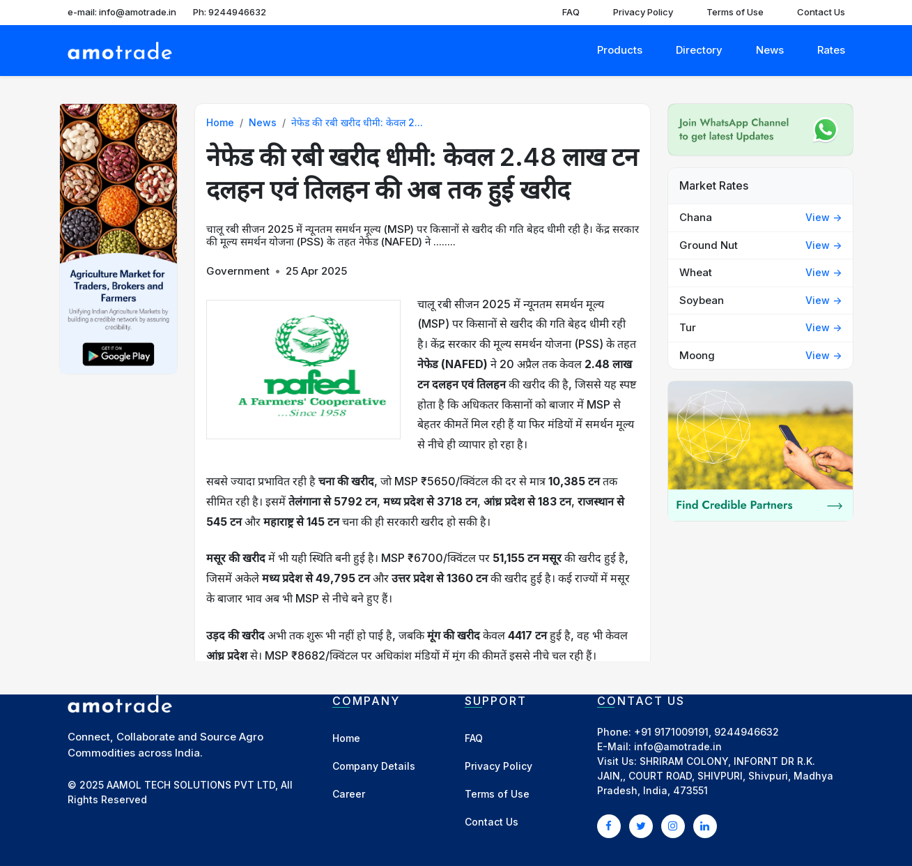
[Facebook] (609, 826)
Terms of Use (735, 11)
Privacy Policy (643, 11)
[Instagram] (673, 826)
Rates (831, 49)
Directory (699, 49)
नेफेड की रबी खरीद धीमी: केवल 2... (357, 122)
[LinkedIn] (705, 826)
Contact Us (821, 11)
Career (348, 794)
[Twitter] (641, 826)
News (770, 49)
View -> (823, 217)
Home (220, 122)
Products (619, 49)
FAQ (571, 11)
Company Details (373, 766)
